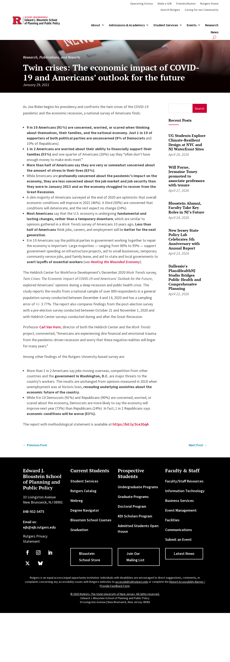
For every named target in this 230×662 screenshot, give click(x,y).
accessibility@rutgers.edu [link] (131, 582)
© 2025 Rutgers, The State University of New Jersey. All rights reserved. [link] (115, 594)
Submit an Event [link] (178, 539)
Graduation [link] (79, 529)
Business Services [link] (179, 500)
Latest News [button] (184, 553)
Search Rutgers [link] (170, 10)
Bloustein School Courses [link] (90, 520)
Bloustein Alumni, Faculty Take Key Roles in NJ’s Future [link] (186, 208)
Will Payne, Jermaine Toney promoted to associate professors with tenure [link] (187, 176)
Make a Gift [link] (165, 3)
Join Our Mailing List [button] (135, 556)
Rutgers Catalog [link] (83, 490)
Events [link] (191, 25)
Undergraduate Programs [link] (138, 487)
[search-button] (214, 37)
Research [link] (211, 25)
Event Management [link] (181, 510)
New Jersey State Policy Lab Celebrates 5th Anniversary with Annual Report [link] (184, 239)
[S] (181, 108)
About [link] (95, 25)
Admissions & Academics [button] (127, 25)
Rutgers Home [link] (209, 3)
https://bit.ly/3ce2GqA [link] (131, 424)
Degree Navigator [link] (84, 510)
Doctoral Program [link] (132, 506)
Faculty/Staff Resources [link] (184, 481)
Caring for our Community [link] (201, 10)
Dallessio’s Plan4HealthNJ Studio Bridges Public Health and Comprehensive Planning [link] (185, 277)
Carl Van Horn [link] (50, 327)
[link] (115, 261)
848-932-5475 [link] (33, 511)
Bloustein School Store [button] (89, 556)
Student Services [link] (165, 25)
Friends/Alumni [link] (186, 3)
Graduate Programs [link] (133, 496)
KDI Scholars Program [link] (135, 516)
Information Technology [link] (185, 490)
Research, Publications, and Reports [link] (51, 57)
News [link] (214, 32)
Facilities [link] (172, 520)
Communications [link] (178, 529)
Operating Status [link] (141, 3)
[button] (200, 108)
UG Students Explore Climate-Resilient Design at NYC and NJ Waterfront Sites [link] (187, 142)
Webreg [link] (76, 500)
